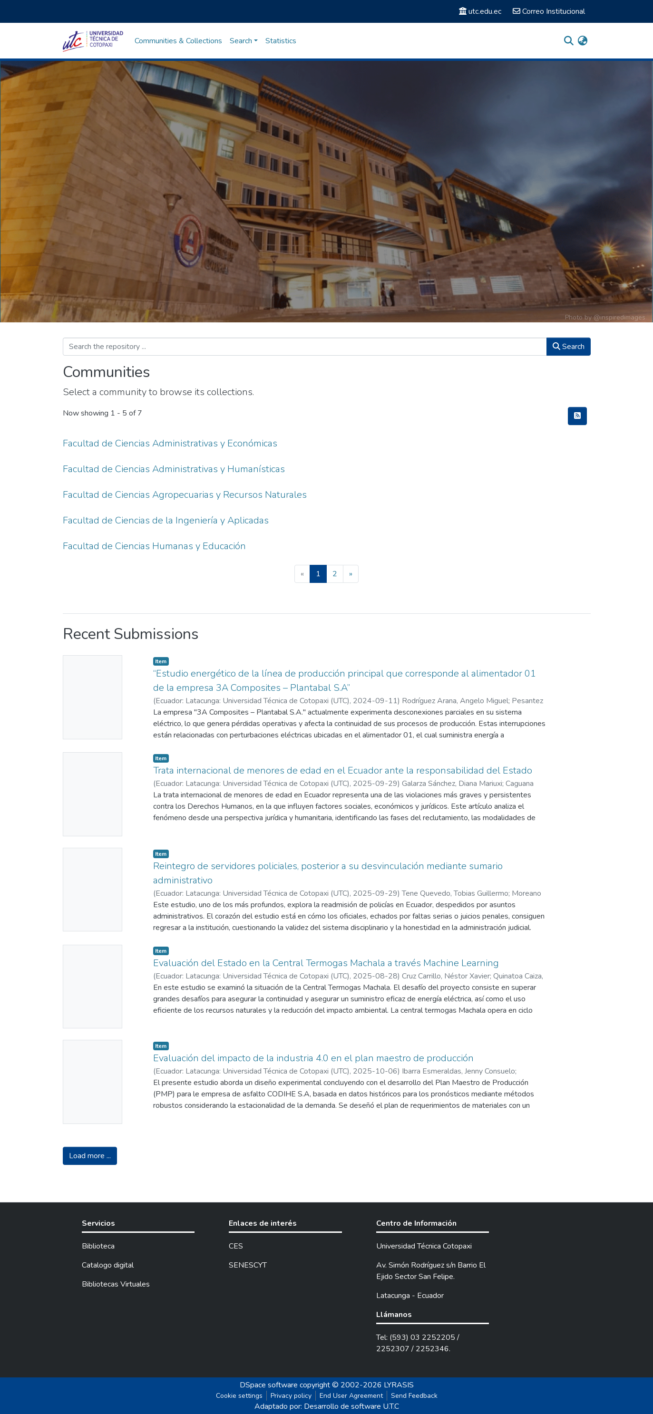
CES (236, 1246)
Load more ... (90, 1156)
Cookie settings (239, 1395)
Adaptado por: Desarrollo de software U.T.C (326, 1406)
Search (569, 346)
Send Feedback (414, 1395)
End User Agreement (351, 1395)
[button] (583, 41)
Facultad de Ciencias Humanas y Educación (154, 546)
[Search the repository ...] (305, 347)
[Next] (351, 574)
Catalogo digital (108, 1265)
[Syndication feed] (577, 416)
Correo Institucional (549, 11)
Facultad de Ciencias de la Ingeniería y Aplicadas (166, 520)
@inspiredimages (619, 317)
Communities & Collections (178, 41)
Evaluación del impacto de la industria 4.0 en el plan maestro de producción (313, 1058)
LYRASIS (399, 1385)
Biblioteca (98, 1246)
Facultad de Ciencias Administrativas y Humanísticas (174, 469)
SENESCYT (248, 1265)
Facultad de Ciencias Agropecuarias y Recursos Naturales (185, 494)
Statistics (280, 41)
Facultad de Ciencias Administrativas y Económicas (170, 443)
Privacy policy (291, 1395)
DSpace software (269, 1385)
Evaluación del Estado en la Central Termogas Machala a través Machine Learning (326, 963)
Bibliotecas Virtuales (116, 1284)
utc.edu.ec (480, 11)
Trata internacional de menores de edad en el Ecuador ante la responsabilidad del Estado (342, 770)
